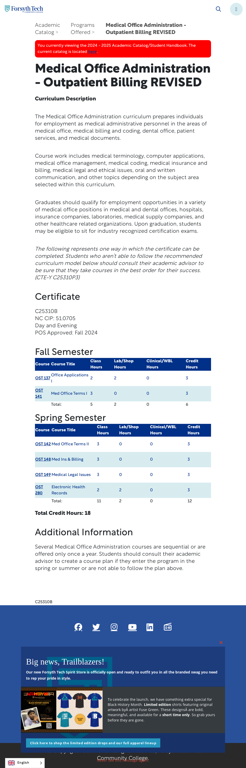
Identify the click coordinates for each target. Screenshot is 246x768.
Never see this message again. (123, 760)
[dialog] (230, 752)
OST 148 (43, 460)
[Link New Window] (78, 627)
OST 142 (43, 444)
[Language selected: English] (25, 763)
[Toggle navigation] (236, 9)
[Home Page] (24, 9)
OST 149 (43, 475)
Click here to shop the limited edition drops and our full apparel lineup (93, 743)
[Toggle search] (218, 9)
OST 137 (42, 378)
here (92, 52)
